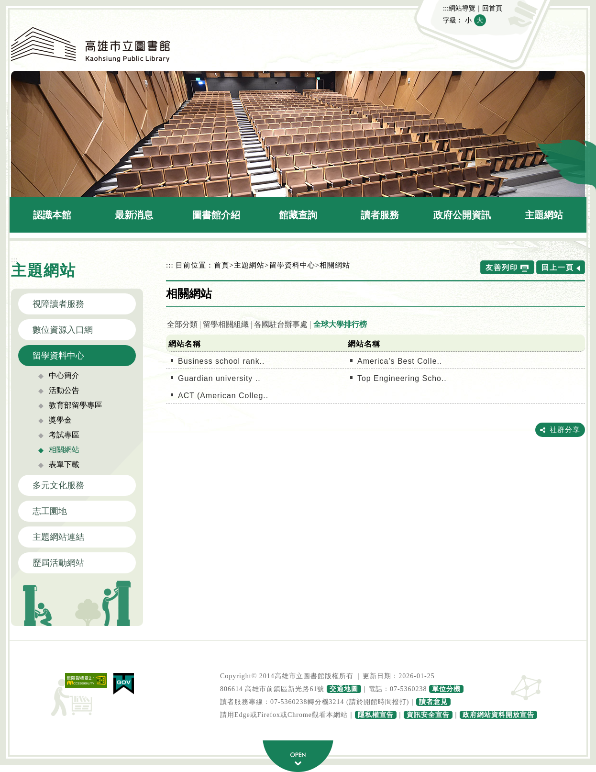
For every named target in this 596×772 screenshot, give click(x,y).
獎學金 (60, 420)
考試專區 (64, 435)
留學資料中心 (58, 355)
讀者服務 (380, 215)
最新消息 (134, 215)
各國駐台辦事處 (281, 324)
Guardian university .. (219, 378)
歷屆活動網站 (58, 563)
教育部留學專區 (75, 405)
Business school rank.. (221, 361)
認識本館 (52, 215)
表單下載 (64, 464)
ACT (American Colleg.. (223, 396)
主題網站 (544, 215)
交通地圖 (344, 689)
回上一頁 (557, 267)
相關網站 (64, 450)
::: (446, 8)
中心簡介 (64, 375)
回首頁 (492, 8)
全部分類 (182, 324)
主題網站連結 (58, 537)
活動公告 (64, 390)
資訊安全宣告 (428, 714)
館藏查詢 (298, 215)
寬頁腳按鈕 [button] (298, 756)
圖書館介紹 (216, 215)
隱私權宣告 (376, 714)
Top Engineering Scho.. (402, 378)
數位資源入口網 (63, 330)
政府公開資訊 (462, 215)
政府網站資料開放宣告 (498, 714)
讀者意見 (433, 701)
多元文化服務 (58, 485)
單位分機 (446, 689)
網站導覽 (462, 8)
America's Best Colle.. (399, 361)
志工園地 (50, 511)
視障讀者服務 (58, 304)
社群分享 (565, 429)
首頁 (221, 265)
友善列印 (502, 267)
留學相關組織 (226, 324)
